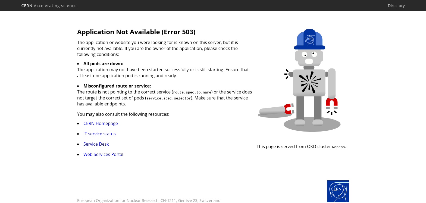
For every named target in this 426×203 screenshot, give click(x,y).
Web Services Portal (103, 154)
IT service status (99, 134)
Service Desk (96, 144)
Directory (396, 5)
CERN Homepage (100, 123)
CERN (49, 5)
